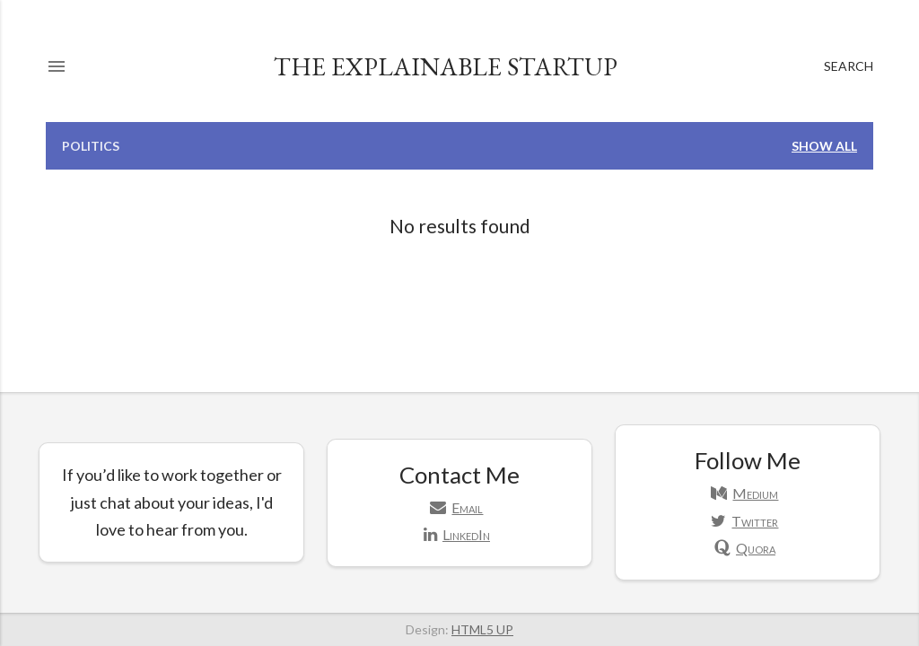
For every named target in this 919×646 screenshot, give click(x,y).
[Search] (848, 66)
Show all (824, 145)
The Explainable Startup (445, 66)
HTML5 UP (482, 629)
